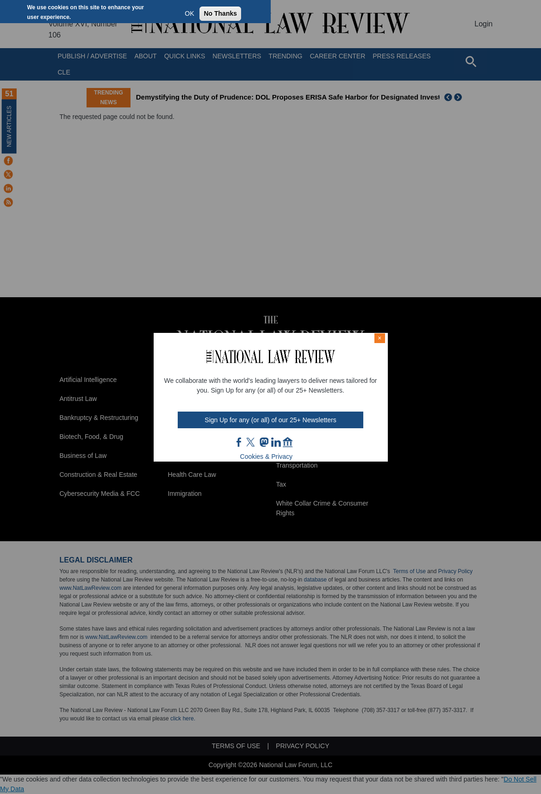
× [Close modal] (379, 338)
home (288, 442)
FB (239, 442)
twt (252, 442)
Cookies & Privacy (266, 456)
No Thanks (220, 13)
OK (189, 13)
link (276, 442)
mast (264, 442)
